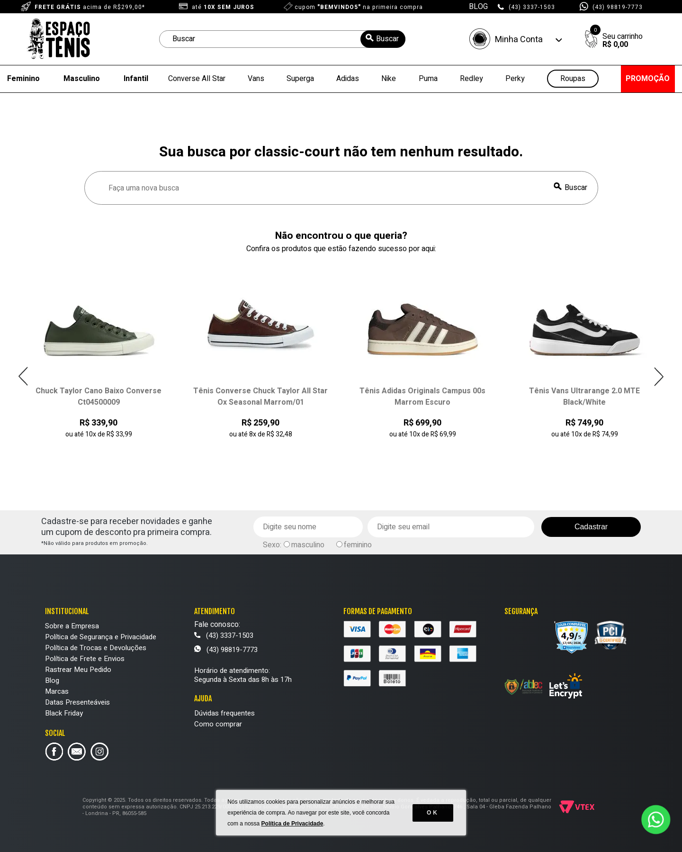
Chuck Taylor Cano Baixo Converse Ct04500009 (99, 396)
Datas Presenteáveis (77, 702)
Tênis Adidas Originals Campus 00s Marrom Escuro (422, 396)
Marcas (57, 691)
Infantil (136, 78)
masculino (307, 545)
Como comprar (218, 724)
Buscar (576, 187)
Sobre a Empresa (72, 626)
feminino (358, 545)
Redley (471, 78)
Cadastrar (591, 527)
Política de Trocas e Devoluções (95, 648)
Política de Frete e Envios (85, 658)
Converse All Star (196, 78)
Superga (300, 78)
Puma (428, 78)
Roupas (572, 78)
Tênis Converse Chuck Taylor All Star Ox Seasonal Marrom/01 (260, 396)
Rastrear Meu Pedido (78, 669)
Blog (52, 680)
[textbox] (282, 39)
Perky (515, 78)
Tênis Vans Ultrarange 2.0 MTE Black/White (584, 396)
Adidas (347, 78)
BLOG (478, 6)
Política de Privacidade (292, 823)
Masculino (81, 78)
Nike (388, 78)
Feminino (23, 78)
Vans (256, 78)
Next (658, 376)
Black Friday (64, 713)
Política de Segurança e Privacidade (100, 637)
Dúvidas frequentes (224, 713)
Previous (23, 376)
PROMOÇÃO (648, 78)
